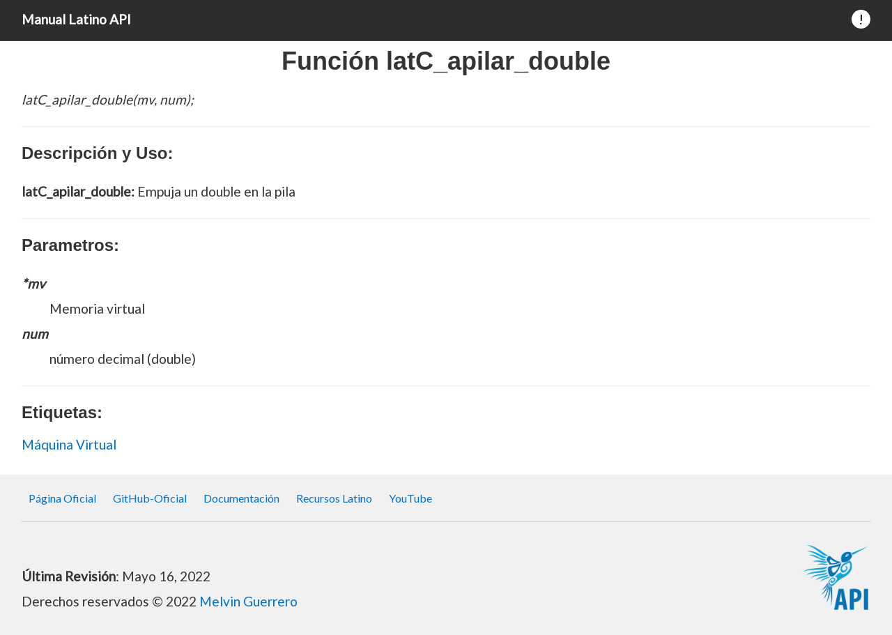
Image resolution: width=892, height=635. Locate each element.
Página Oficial (62, 498)
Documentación (241, 498)
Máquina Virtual (69, 444)
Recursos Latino (334, 498)
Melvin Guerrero (248, 601)
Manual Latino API (76, 19)
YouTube (410, 498)
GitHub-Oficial (150, 498)
